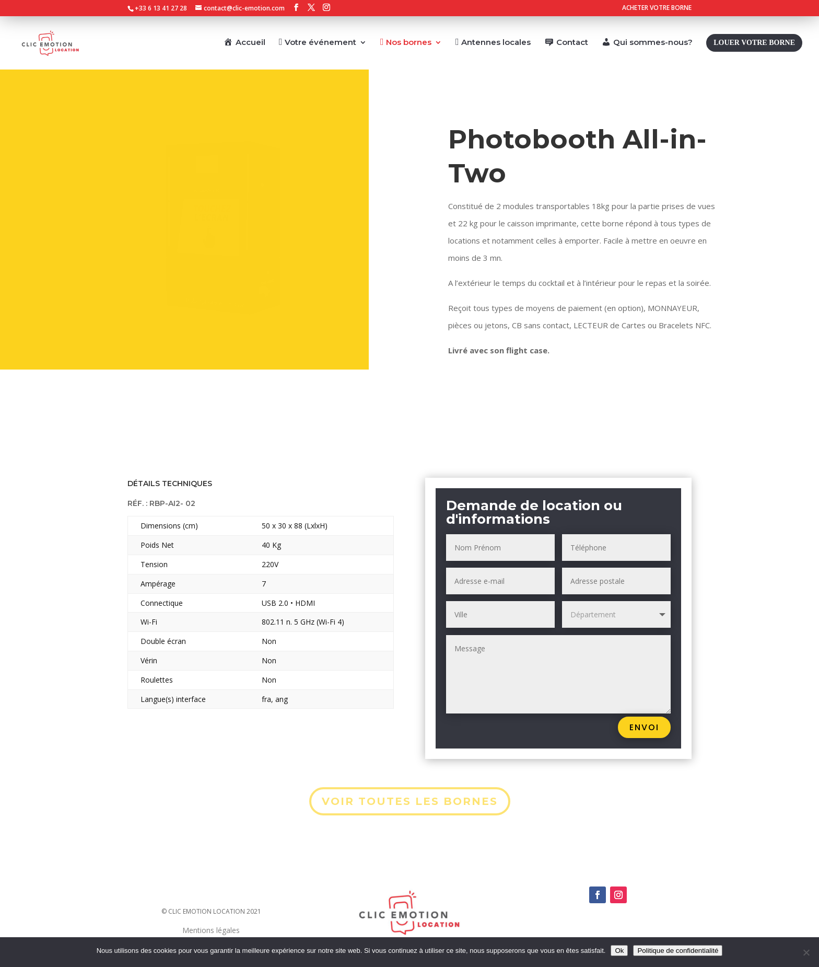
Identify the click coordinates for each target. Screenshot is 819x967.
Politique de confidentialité (677, 950)
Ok (619, 950)
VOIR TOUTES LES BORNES (410, 801)
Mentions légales (211, 930)
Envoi (644, 727)
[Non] (806, 952)
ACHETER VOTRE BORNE (657, 8)
